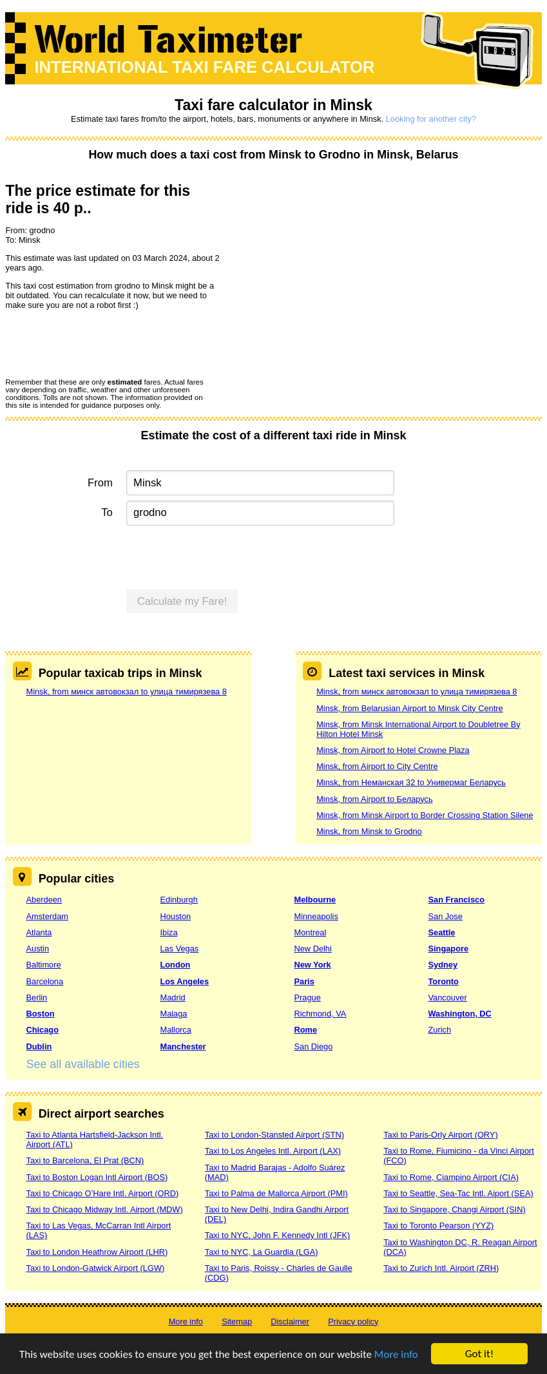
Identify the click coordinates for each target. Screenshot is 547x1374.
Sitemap (237, 1321)
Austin (37, 948)
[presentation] (103, 343)
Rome (305, 1030)
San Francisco (456, 899)
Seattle (441, 932)
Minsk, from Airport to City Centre (376, 766)
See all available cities (82, 1064)
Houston (175, 916)
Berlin (36, 997)
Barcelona (44, 981)
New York (312, 964)
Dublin (39, 1046)
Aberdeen (44, 899)
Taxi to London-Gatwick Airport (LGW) (95, 1268)
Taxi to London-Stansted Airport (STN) (274, 1135)
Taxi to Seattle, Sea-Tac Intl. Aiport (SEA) (458, 1193)
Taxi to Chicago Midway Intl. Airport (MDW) (104, 1209)
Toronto (443, 981)
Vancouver (447, 997)
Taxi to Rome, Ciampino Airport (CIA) (451, 1177)
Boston (40, 1013)
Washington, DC (459, 1013)
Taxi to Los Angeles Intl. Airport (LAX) (273, 1151)
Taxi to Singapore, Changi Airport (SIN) (454, 1209)
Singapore (448, 948)
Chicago (42, 1030)
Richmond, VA (320, 1013)
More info (396, 1355)
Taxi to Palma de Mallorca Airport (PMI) (276, 1193)
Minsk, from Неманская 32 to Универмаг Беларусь (411, 782)
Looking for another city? (431, 119)
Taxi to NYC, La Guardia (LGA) (261, 1252)
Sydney (442, 964)
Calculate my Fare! (182, 601)
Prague (307, 997)
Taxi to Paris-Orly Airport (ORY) (440, 1135)
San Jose (445, 916)
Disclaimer (290, 1321)
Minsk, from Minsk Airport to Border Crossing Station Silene (424, 815)
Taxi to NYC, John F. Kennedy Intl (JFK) (277, 1235)
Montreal (310, 932)
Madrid (172, 997)
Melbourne (315, 899)
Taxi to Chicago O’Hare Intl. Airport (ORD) (102, 1193)
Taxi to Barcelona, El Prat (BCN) (85, 1160)
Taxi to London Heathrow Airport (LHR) (97, 1252)
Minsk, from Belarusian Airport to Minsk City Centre (409, 708)
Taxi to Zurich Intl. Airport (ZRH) (441, 1268)
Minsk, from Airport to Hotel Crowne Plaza (393, 750)
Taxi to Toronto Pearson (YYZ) (438, 1225)
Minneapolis (316, 916)
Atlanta (39, 932)
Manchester (183, 1046)
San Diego (313, 1046)
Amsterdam (47, 916)
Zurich (439, 1030)
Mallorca (175, 1030)
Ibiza (168, 932)
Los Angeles (184, 981)
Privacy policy (353, 1321)
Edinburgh (178, 899)
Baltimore (43, 964)
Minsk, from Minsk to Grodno (369, 831)
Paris (304, 981)
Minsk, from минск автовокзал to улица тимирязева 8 (126, 691)
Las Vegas (179, 948)
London (175, 964)
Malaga (173, 1013)
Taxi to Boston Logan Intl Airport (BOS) (97, 1177)
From (100, 483)
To (107, 512)
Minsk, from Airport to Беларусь (374, 799)
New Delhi (312, 948)
